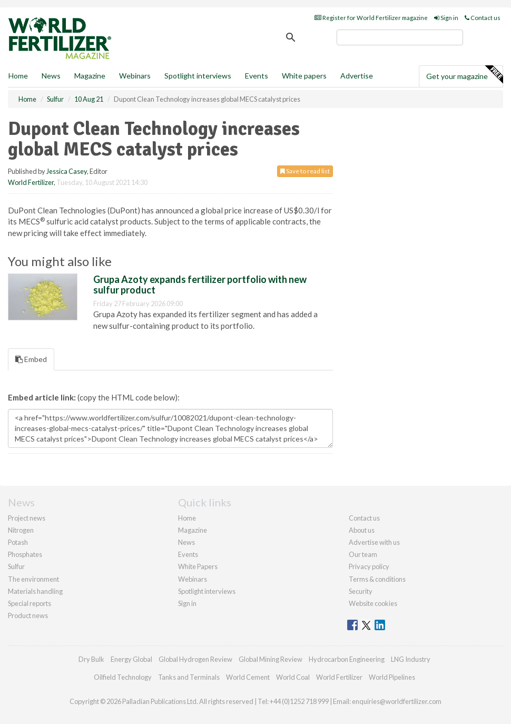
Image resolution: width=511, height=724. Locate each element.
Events (256, 75)
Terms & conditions (377, 579)
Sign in (446, 17)
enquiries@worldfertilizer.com (396, 701)
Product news (28, 615)
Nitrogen (21, 530)
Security (360, 591)
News (186, 542)
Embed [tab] (31, 359)
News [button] (51, 75)
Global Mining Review (270, 659)
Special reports (29, 603)
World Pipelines (392, 677)
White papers (304, 75)
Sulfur (16, 566)
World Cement (248, 677)
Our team (363, 554)
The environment (33, 579)
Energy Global (131, 659)
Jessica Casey (66, 171)
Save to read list (305, 171)
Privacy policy (369, 566)
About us (362, 530)
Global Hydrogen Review (195, 659)
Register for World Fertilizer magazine (371, 17)
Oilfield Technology (123, 677)
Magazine (89, 75)
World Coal (293, 677)
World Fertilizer (31, 182)
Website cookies (373, 603)
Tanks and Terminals (189, 677)
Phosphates (25, 554)
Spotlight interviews (197, 75)
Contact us (482, 17)
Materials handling (35, 591)
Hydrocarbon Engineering (347, 659)
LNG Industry (410, 659)
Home (18, 75)
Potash (18, 542)
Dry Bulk (91, 659)
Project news (26, 518)
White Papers (198, 566)
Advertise (356, 75)
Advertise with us (374, 542)
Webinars (135, 75)
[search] (400, 37)
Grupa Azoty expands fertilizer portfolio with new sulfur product (200, 284)
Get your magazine (464, 75)
